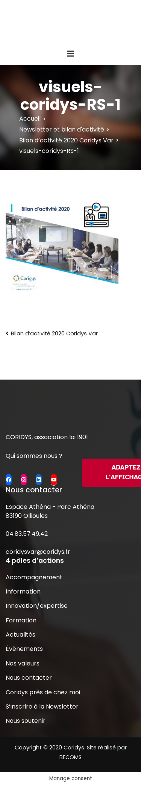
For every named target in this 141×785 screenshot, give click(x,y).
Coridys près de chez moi (43, 692)
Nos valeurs (22, 663)
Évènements (24, 648)
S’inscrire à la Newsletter (42, 706)
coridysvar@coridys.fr (38, 551)
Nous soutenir (25, 720)
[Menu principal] (70, 53)
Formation (21, 620)
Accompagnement (34, 577)
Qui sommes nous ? (34, 456)
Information (23, 591)
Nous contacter (29, 677)
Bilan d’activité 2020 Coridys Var (54, 333)
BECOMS (70, 757)
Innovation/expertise (37, 605)
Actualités (20, 634)
